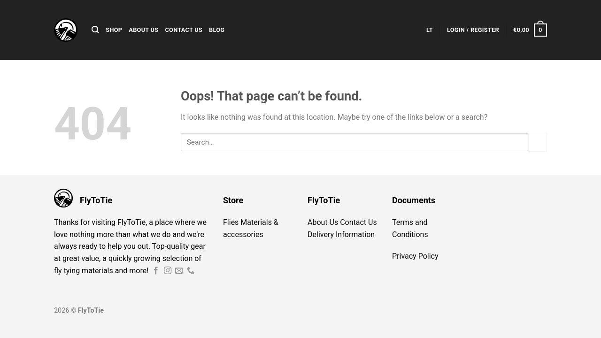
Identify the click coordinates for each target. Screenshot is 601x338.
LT (429, 29)
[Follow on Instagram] (167, 271)
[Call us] (190, 271)
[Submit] (537, 142)
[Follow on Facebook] (156, 271)
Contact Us (183, 29)
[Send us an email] (179, 271)
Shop (114, 29)
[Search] (95, 30)
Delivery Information (341, 234)
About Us (143, 29)
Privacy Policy (415, 256)
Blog (216, 29)
